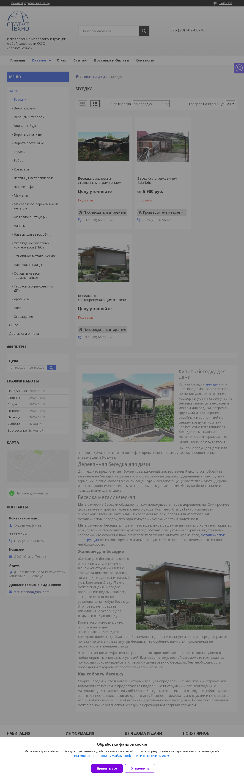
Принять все (107, 768)
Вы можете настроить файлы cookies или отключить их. (120, 758)
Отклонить (142, 768)
